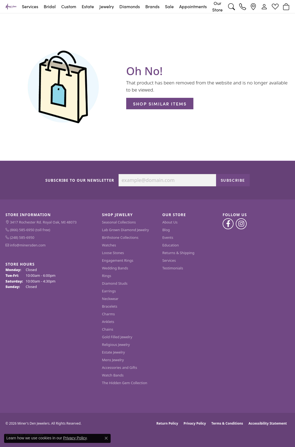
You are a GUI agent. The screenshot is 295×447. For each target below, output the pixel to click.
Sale (169, 6)
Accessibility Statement (268, 423)
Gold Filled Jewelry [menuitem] (117, 336)
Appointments (193, 6)
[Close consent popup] (106, 438)
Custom (68, 6)
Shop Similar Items (160, 104)
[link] (242, 6)
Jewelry (106, 6)
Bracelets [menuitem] (109, 306)
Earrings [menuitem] (109, 291)
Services (30, 6)
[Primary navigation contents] (122, 6)
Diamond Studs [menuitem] (114, 283)
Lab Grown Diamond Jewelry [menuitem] (125, 229)
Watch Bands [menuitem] (112, 375)
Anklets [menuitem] (108, 321)
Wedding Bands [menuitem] (115, 268)
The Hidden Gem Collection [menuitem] (124, 382)
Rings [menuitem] (106, 275)
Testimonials (172, 268)
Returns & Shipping (178, 252)
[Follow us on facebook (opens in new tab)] (228, 223)
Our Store (217, 6)
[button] (231, 6)
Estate (88, 6)
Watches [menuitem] (109, 245)
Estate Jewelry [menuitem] (113, 352)
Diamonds (129, 6)
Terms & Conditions (227, 423)
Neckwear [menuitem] (110, 298)
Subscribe (233, 180)
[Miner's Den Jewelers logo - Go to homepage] (11, 6)
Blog (166, 229)
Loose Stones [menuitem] (113, 252)
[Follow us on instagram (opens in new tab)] (241, 223)
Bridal (50, 6)
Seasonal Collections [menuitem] (119, 222)
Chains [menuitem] (107, 329)
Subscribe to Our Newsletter (79, 180)
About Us (170, 222)
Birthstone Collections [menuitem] (120, 237)
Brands (152, 6)
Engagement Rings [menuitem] (117, 260)
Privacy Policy (195, 423)
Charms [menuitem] (108, 313)
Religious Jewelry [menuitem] (116, 344)
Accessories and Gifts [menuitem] (119, 367)
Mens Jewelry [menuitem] (113, 359)
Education (170, 245)
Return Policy (167, 423)
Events (167, 237)
